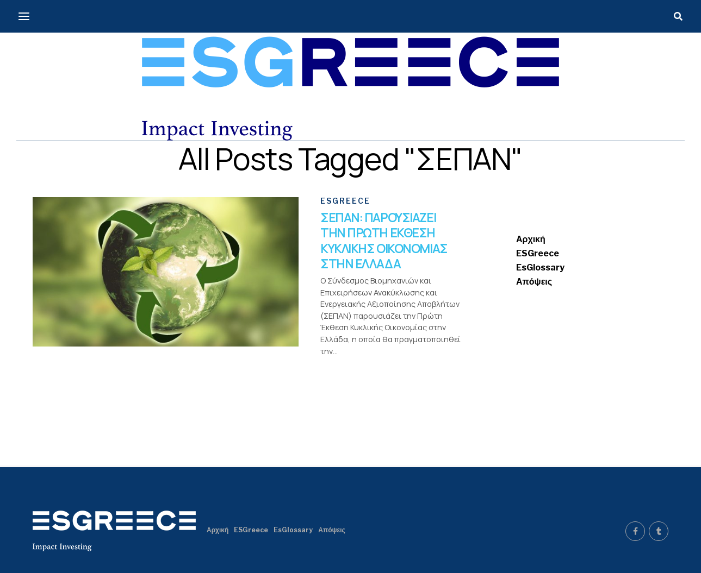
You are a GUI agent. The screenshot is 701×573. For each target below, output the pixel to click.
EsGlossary (540, 267)
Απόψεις (534, 281)
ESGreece (537, 253)
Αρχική (530, 239)
